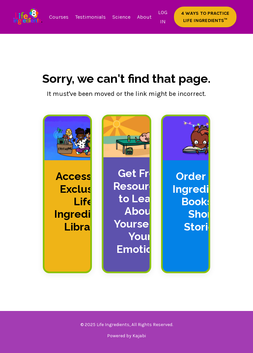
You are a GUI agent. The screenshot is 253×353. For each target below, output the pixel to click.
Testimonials (90, 17)
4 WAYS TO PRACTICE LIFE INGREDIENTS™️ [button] (205, 17)
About (144, 17)
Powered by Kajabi (126, 336)
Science (121, 17)
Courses (59, 17)
